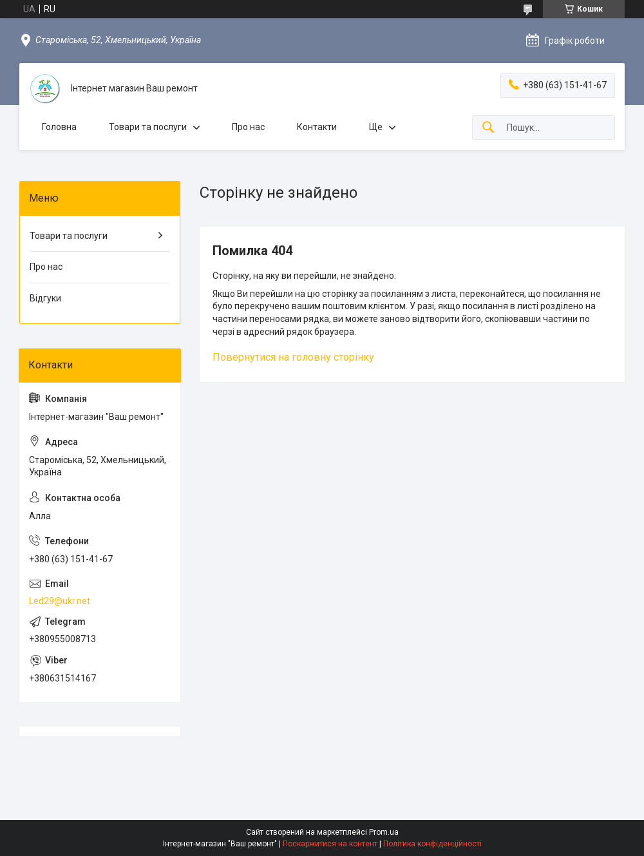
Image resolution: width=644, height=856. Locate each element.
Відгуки (45, 298)
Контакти (317, 127)
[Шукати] (488, 128)
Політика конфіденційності (432, 843)
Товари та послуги (148, 127)
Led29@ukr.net (59, 601)
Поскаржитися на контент (330, 843)
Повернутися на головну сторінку (293, 357)
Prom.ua (384, 832)
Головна (59, 127)
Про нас (248, 127)
